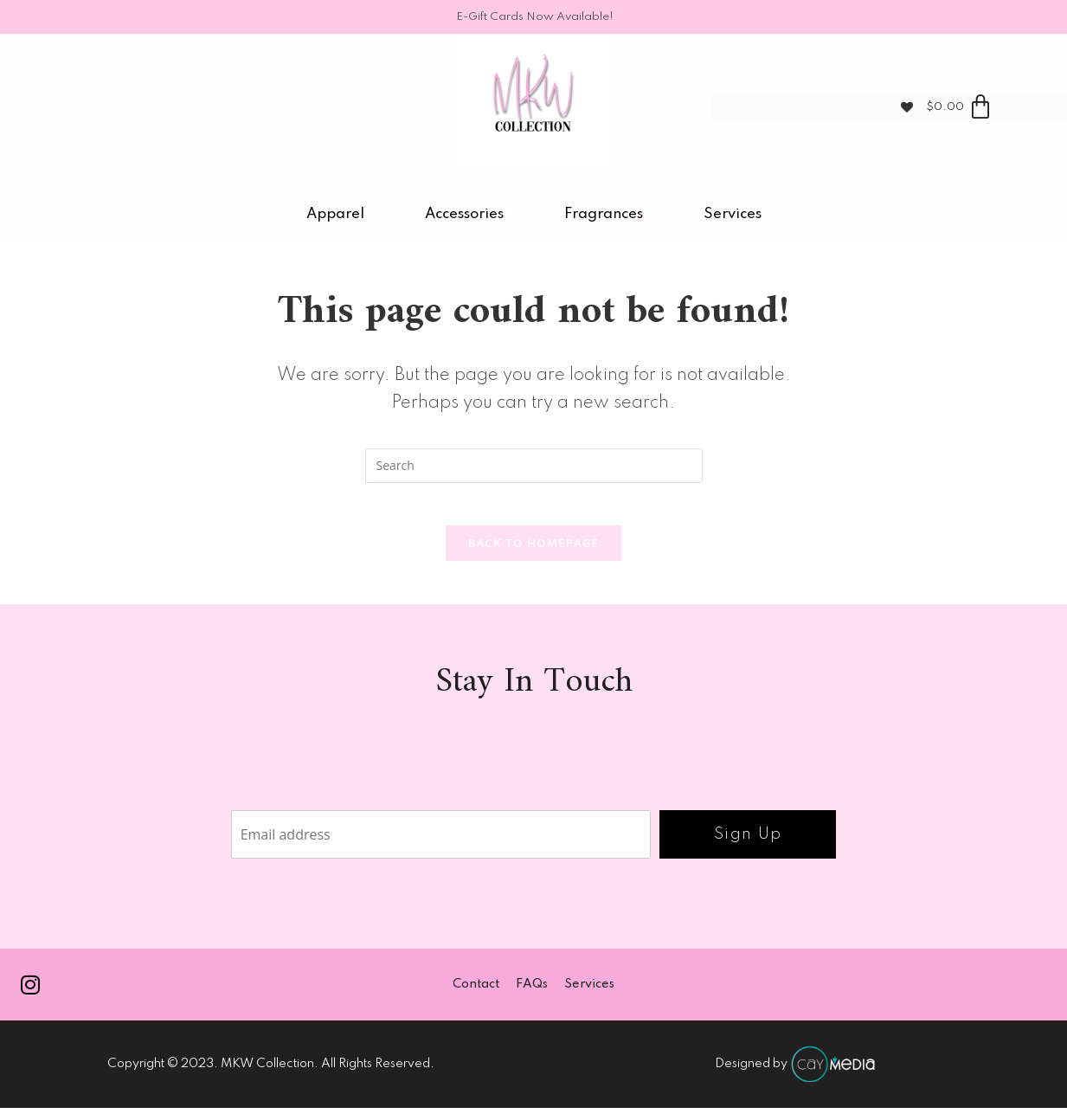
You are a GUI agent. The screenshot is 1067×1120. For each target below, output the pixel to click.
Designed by (796, 1076)
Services (733, 214)
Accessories (464, 214)
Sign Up (748, 844)
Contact (475, 995)
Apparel (335, 214)
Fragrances (603, 214)
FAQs (532, 995)
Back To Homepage (533, 552)
